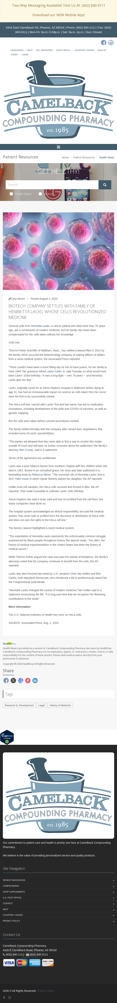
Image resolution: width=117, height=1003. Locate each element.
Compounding (11, 886)
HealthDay (28, 663)
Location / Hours (84, 50)
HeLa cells (75, 614)
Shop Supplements (14, 892)
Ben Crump (26, 449)
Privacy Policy (11, 921)
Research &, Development (19, 705)
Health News (20, 194)
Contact (8, 903)
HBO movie (22, 478)
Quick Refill (63, 50)
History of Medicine (60, 705)
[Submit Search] (105, 184)
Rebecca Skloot (41, 474)
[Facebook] (103, 42)
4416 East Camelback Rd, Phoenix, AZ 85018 (35, 27)
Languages (16, 50)
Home (65, 157)
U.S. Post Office (12, 898)
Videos (46, 194)
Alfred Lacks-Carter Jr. (52, 371)
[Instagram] (111, 42)
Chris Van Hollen (80, 573)
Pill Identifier (44, 50)
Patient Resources (84, 157)
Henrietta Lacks (40, 325)
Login (25, 54)
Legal (42, 705)
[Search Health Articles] (52, 184)
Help (30, 50)
